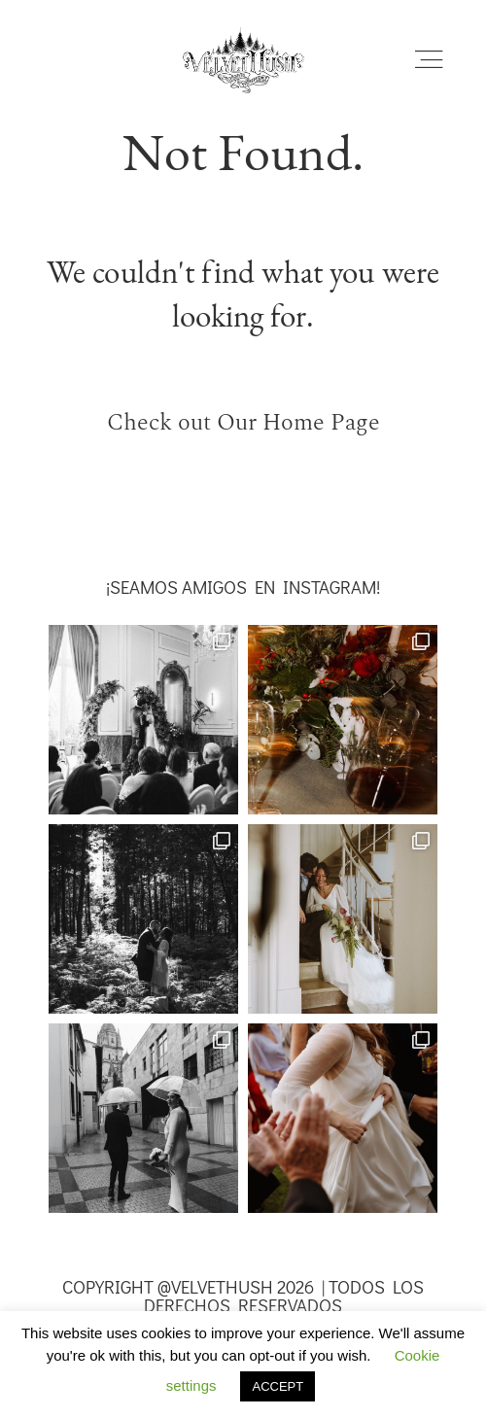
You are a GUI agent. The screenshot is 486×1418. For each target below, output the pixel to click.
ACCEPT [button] (277, 1386)
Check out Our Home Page (243, 422)
